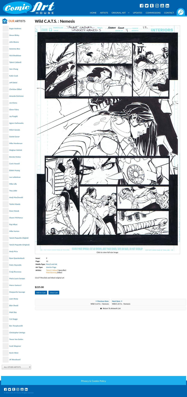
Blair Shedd (13, 305)
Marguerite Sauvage (17, 292)
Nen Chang (13, 69)
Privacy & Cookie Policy (93, 380)
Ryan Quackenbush (17, 258)
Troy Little (13, 190)
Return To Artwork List (112, 308)
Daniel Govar (14, 136)
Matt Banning (51, 272)
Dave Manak (14, 211)
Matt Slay (13, 312)
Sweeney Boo (14, 49)
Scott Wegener (15, 346)
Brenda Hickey (15, 157)
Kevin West (13, 353)
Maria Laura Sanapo (17, 278)
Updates (137, 12)
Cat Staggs (13, 319)
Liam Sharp (13, 299)
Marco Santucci (15, 285)
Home (93, 12)
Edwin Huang (14, 170)
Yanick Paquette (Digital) (18, 238)
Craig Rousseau (15, 272)
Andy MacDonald (16, 197)
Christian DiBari (15, 89)
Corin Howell (14, 163)
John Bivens (14, 42)
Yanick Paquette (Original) (19, 245)
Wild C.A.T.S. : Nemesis (100, 302)
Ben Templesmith (16, 326)
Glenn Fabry (14, 109)
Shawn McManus (16, 218)
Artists (104, 12)
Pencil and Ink (51, 264)
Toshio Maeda (14, 204)
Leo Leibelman (15, 177)
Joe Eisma (13, 103)
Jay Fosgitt (13, 116)
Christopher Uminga (17, 332)
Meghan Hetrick (15, 150)
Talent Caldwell (15, 62)
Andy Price (13, 251)
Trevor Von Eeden (16, 339)
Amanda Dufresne (16, 96)
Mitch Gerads (14, 130)
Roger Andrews (15, 28)
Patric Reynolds (15, 265)
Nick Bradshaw (15, 55)
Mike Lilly (13, 184)
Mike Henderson (15, 143)
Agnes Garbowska (16, 123)
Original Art (120, 12)
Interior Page (51, 267)
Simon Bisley (14, 35)
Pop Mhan (13, 224)
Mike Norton (14, 231)
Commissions (153, 12)
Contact (169, 12)
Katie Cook (13, 76)
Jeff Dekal (13, 82)
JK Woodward (14, 359)
